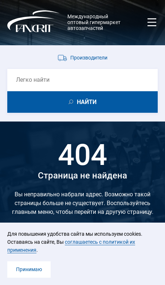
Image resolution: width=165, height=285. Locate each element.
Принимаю (29, 269)
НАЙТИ (87, 102)
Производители (88, 58)
